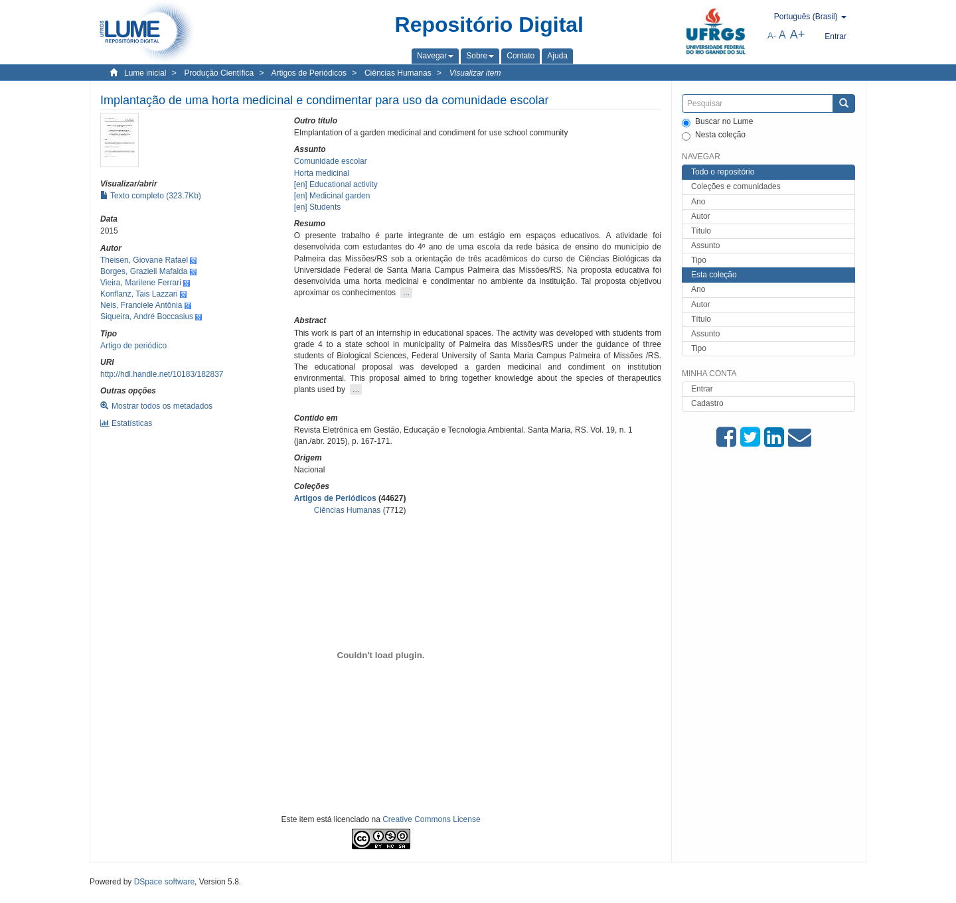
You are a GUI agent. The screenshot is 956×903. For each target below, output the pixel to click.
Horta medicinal (321, 173)
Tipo (698, 260)
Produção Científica (219, 73)
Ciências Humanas (398, 73)
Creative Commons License (431, 819)
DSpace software (164, 881)
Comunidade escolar (330, 161)
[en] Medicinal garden (332, 195)
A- (771, 35)
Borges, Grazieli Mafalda (143, 271)
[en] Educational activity (336, 184)
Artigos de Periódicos (309, 73)
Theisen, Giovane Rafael (144, 260)
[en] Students (317, 207)
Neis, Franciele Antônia (141, 305)
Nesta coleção (714, 135)
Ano (698, 201)
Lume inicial (145, 73)
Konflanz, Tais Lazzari (139, 294)
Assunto (705, 245)
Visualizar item (475, 73)
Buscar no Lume (717, 122)
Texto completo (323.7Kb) (150, 195)
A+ (797, 34)
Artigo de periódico (133, 345)
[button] (435, 55)
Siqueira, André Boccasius (146, 316)
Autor (700, 216)
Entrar (702, 388)
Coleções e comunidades (736, 186)
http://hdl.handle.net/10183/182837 (162, 374)
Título (701, 231)
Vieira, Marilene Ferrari (140, 282)
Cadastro (707, 403)
